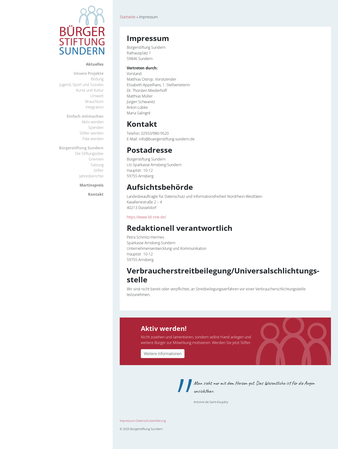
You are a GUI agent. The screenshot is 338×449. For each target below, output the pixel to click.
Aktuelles (95, 64)
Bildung (97, 79)
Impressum (127, 421)
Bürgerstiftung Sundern (81, 147)
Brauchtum (94, 101)
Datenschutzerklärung (151, 421)
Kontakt (96, 194)
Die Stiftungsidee (89, 153)
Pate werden (93, 138)
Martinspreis (92, 185)
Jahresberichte (91, 176)
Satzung (97, 164)
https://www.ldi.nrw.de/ (146, 217)
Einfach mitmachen (85, 116)
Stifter (98, 170)
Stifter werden (92, 133)
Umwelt (97, 95)
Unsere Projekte (89, 73)
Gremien (96, 159)
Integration (95, 107)
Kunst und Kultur (90, 90)
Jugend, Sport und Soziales (81, 84)
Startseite (127, 16)
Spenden (96, 127)
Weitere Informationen (162, 353)
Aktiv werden (93, 121)
